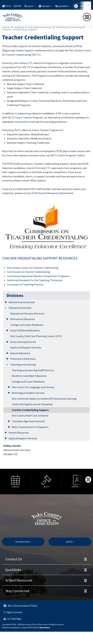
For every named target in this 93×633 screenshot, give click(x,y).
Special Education (20, 353)
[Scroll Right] (88, 479)
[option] (15, 481)
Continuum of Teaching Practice (25, 284)
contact (25, 180)
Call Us (70, 541)
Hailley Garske (12, 445)
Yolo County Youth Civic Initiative (30, 415)
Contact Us (13, 559)
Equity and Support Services (25, 347)
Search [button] (30, 6)
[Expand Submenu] (6, 302)
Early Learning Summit (23, 341)
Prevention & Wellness (23, 358)
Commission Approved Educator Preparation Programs (38, 276)
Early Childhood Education (25, 330)
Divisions (19, 27)
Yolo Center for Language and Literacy (33, 387)
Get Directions (23, 541)
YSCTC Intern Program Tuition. (68, 155)
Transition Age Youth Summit (28, 421)
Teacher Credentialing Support (20, 29)
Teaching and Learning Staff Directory (33, 370)
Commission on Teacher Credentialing (28, 271)
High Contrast (14, 612)
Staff (19, 6)
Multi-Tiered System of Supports (30, 427)
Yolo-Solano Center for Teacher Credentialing (32, 267)
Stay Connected (17, 591)
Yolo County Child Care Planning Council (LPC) (36, 336)
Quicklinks (13, 569)
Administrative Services (22, 302)
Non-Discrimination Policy (20, 605)
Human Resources (19, 432)
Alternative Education (22, 319)
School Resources (18, 580)
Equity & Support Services (23, 438)
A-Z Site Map (12, 618)
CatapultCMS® (26, 627)
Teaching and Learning (69, 27)
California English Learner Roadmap (32, 404)
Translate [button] (46, 6)
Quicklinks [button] (63, 6)
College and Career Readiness (26, 324)
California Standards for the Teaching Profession (35, 280)
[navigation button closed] (87, 17)
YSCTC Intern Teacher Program (25, 117)
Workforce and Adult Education (29, 375)
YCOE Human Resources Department (52, 193)
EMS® (36, 627)
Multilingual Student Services (28, 392)
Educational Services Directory (27, 313)
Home (8, 6)
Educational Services (40, 27)
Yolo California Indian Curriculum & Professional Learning (44, 398)
